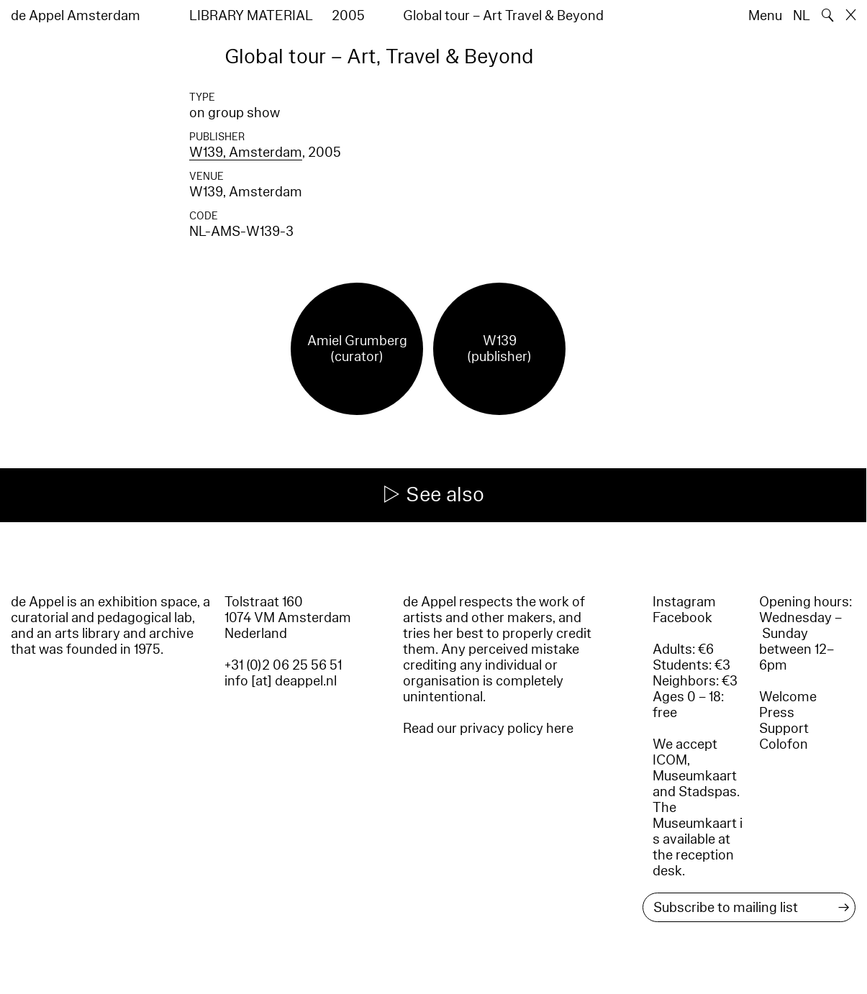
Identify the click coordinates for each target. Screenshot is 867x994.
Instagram (684, 602)
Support (784, 728)
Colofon (783, 744)
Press (776, 712)
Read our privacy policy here (488, 728)
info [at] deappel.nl (280, 681)
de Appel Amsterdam (75, 15)
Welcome (788, 697)
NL (801, 15)
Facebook (682, 617)
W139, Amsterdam (245, 152)
